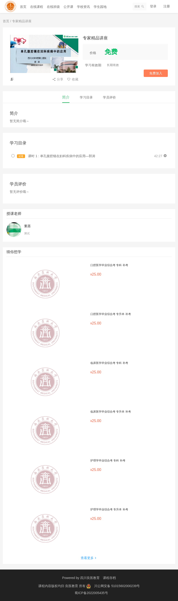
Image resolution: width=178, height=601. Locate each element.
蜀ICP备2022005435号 (91, 593)
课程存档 (109, 578)
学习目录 (86, 97)
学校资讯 (83, 7)
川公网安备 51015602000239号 (117, 586)
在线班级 (53, 7)
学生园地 (100, 7)
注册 (166, 6)
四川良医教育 (90, 578)
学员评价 (109, 97)
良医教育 (72, 586)
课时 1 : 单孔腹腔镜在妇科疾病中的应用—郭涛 (56, 156)
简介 (66, 97)
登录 (153, 6)
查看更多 (89, 558)
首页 (23, 7)
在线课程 (36, 7)
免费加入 (155, 73)
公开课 (68, 7)
